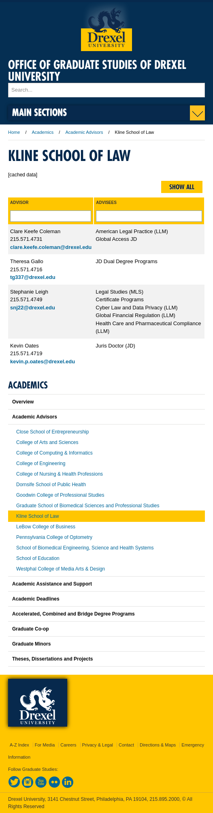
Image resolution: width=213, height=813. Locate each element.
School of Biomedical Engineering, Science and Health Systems (85, 548)
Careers (68, 744)
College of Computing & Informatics (54, 453)
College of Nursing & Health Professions (59, 474)
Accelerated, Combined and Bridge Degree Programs (73, 614)
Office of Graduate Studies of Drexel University (97, 70)
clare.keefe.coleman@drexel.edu (51, 247)
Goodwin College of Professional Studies (60, 495)
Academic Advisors (84, 132)
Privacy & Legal (97, 744)
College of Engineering (40, 463)
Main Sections (39, 112)
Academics (43, 132)
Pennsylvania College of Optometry (54, 537)
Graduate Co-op (30, 629)
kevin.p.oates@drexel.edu (42, 361)
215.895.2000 (164, 799)
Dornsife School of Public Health (51, 484)
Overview (23, 402)
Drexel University (106, 26)
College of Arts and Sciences (47, 442)
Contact (126, 744)
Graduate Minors (31, 644)
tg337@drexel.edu (32, 277)
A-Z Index (19, 744)
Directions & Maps (158, 744)
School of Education (38, 558)
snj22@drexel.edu (32, 308)
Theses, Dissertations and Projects (52, 659)
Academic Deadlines (36, 599)
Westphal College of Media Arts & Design (60, 569)
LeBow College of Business (45, 527)
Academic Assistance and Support (52, 584)
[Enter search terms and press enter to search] (106, 90)
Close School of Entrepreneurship (52, 432)
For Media (45, 744)
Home (14, 132)
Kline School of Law (37, 516)
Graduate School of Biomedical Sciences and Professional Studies (88, 505)
